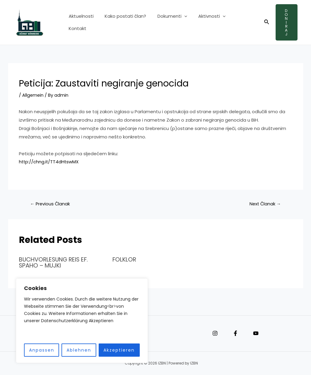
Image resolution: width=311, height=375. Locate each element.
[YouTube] (256, 333)
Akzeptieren (115, 350)
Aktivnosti (204, 22)
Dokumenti (166, 22)
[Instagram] (215, 333)
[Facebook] (235, 333)
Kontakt (235, 22)
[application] (178, 22)
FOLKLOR (125, 259)
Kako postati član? (122, 22)
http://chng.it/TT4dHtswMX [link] (49, 162)
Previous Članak (50, 204)
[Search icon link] (263, 22)
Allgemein (33, 95)
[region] (78, 320)
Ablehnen (75, 350)
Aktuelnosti (79, 22)
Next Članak (264, 204)
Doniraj (285, 22)
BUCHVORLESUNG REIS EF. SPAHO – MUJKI (56, 262)
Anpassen (37, 350)
